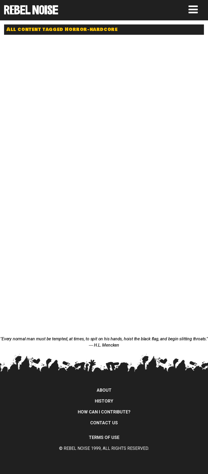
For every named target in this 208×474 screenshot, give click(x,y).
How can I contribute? (104, 412)
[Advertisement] (55, 74)
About (104, 390)
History (104, 401)
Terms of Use (104, 437)
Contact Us (104, 422)
